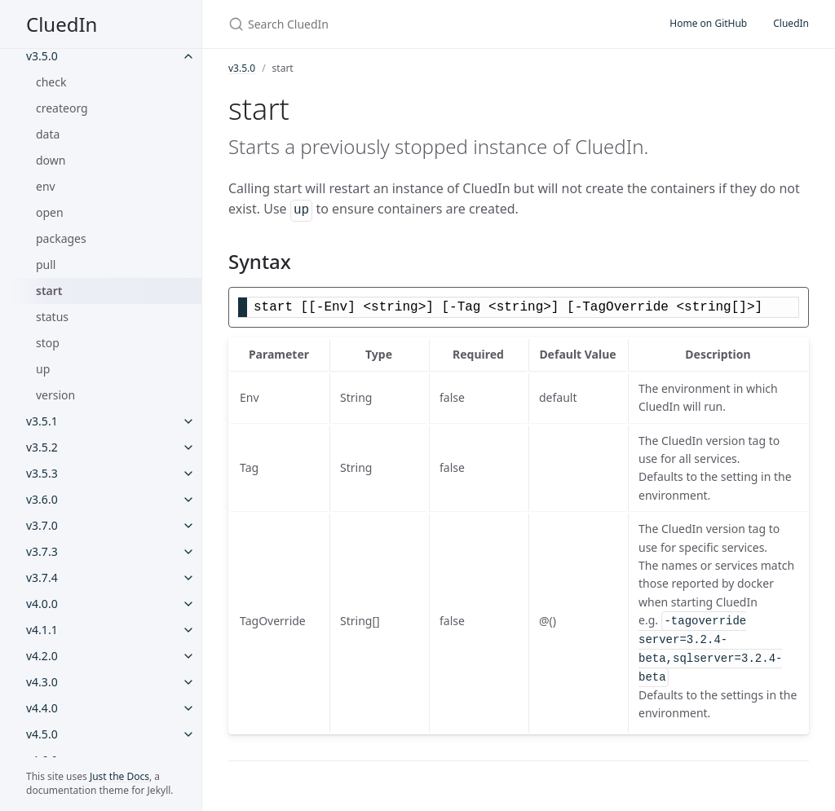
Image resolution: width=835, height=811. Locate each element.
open (50, 212)
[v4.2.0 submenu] (188, 656)
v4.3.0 (42, 682)
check (51, 82)
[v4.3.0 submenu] (188, 682)
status (52, 316)
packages (61, 238)
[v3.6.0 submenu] (188, 500)
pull (46, 264)
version (55, 395)
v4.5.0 (42, 734)
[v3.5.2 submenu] (188, 447)
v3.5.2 (42, 447)
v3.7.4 (42, 577)
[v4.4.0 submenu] (188, 708)
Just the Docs (119, 776)
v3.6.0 (42, 499)
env (45, 186)
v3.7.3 (42, 551)
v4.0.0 (42, 603)
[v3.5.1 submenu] (188, 421)
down (50, 160)
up (43, 369)
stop (48, 342)
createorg (62, 108)
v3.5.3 (42, 473)
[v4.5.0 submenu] (188, 734)
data (48, 134)
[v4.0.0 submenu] (188, 604)
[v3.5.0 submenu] (188, 56)
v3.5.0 (42, 56)
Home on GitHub (708, 23)
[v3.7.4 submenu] (188, 578)
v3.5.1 (42, 421)
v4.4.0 (42, 708)
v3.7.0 (42, 525)
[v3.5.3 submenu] (188, 474)
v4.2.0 (42, 655)
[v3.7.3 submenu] (188, 552)
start (49, 290)
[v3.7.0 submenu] (188, 526)
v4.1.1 (42, 629)
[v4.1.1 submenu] (188, 630)
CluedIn (61, 24)
